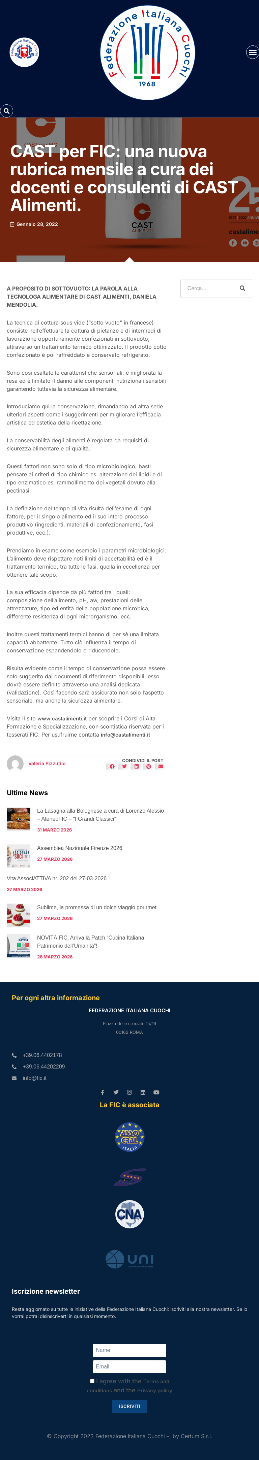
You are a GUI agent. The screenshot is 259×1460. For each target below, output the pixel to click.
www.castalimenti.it (62, 718)
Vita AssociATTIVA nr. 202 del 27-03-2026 (57, 878)
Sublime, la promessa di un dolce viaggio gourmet (96, 907)
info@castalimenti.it (125, 735)
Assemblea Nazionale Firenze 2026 (79, 848)
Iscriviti (129, 1406)
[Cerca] (242, 288)
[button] (6, 110)
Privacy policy (154, 1390)
